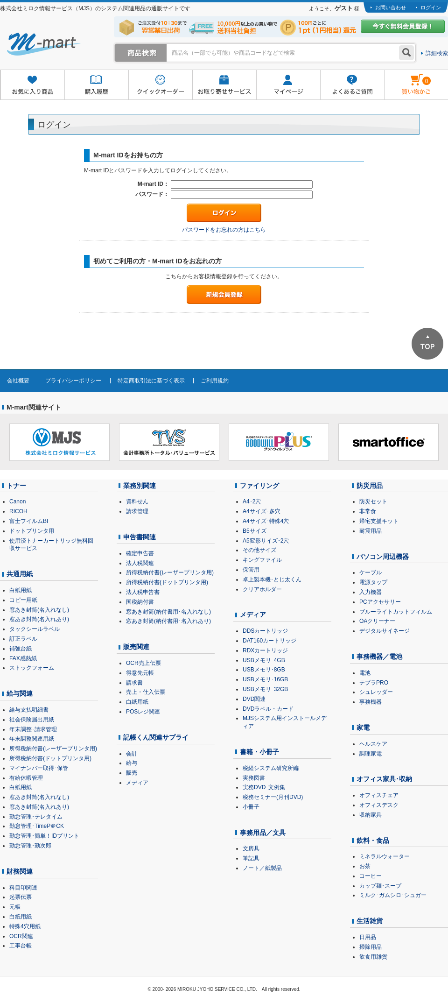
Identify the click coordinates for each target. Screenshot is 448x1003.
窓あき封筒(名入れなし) (39, 610)
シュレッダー (376, 692)
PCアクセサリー (380, 602)
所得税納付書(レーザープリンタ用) (53, 748)
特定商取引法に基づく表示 (151, 380)
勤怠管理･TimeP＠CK (36, 826)
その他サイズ (259, 550)
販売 (131, 773)
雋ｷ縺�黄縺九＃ (407, 79)
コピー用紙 (23, 600)
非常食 (367, 511)
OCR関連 (21, 936)
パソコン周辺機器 (383, 556)
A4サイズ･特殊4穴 (266, 521)
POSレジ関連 (143, 711)
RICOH (18, 511)
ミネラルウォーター (384, 856)
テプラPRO (373, 682)
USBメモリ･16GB (265, 679)
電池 (365, 673)
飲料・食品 (373, 840)
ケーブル (370, 572)
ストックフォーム (31, 667)
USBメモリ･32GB (265, 689)
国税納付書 (140, 602)
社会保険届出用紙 (31, 719)
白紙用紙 (20, 590)
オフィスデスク (379, 805)
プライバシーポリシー (73, 380)
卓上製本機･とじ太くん (272, 579)
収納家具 (370, 815)
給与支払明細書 (29, 709)
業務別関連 (139, 485)
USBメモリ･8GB (264, 669)
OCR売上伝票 (143, 663)
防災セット (373, 501)
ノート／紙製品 (262, 868)
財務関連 (20, 871)
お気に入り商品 (32, 85)
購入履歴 (96, 85)
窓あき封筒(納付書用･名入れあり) (168, 621)
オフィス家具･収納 (384, 779)
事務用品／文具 (263, 832)
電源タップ (373, 582)
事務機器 (370, 702)
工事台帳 (20, 945)
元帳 (15, 907)
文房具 (251, 848)
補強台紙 (20, 648)
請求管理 (137, 511)
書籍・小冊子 (259, 752)
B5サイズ (254, 531)
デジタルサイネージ (384, 631)
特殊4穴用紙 (25, 926)
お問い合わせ (390, 7)
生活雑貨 (370, 921)
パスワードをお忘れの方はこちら (224, 229)
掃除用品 (370, 947)
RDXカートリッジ (265, 650)
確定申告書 (140, 553)
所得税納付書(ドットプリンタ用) (50, 758)
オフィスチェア (379, 795)
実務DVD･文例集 (264, 787)
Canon (17, 501)
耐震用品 (370, 531)
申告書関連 (139, 537)
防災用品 (370, 485)
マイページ (288, 85)
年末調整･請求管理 (33, 729)
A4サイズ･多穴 (261, 511)
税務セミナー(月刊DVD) (273, 797)
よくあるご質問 (352, 85)
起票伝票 (20, 897)
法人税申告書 (143, 592)
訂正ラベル (23, 639)
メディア (137, 782)
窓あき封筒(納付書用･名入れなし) (168, 611)
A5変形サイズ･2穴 (266, 540)
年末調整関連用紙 (31, 738)
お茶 (365, 866)
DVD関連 (254, 699)
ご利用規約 (215, 380)
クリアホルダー (262, 589)
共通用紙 (20, 574)
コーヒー (370, 876)
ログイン (430, 7)
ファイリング (259, 485)
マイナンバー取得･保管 (38, 768)
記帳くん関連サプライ (156, 737)
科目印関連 (23, 887)
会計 (131, 753)
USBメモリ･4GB (264, 660)
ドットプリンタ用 (31, 531)
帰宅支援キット (379, 521)
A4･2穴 (252, 501)
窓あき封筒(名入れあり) (39, 619)
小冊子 (251, 807)
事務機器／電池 (379, 656)
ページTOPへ (427, 344)
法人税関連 (140, 563)
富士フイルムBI (28, 521)
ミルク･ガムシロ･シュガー (393, 895)
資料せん (137, 501)
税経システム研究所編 (271, 768)
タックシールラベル (34, 629)
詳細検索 (437, 53)
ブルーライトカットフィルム (395, 611)
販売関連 (136, 646)
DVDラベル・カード (268, 709)
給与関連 (20, 693)
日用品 (367, 937)
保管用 (251, 569)
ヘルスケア (373, 744)
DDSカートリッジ (265, 631)
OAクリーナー (377, 621)
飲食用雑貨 (373, 957)
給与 (131, 763)
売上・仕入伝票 (145, 692)
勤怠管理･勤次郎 (30, 845)
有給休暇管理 (26, 778)
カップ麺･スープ (380, 886)
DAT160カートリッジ (269, 640)
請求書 (134, 682)
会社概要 (18, 380)
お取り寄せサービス (224, 85)
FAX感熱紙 (23, 658)
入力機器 (370, 592)
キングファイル (262, 560)
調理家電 (370, 753)
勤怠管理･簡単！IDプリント (44, 836)
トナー (16, 485)
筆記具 (251, 858)
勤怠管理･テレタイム (36, 816)
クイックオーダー (160, 85)
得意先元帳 (140, 673)
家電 (363, 727)
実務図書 (254, 778)
